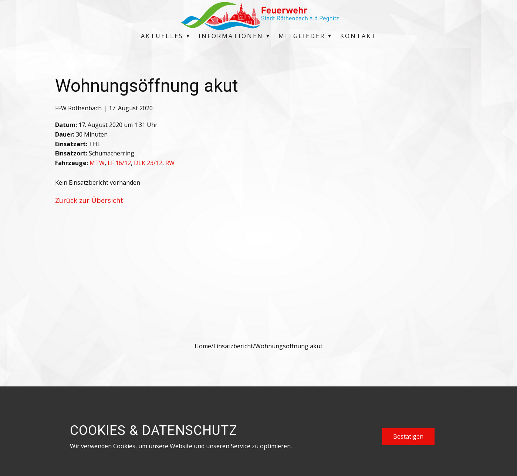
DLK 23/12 (148, 163)
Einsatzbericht (233, 346)
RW (170, 163)
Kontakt (358, 36)
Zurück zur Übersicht (89, 200)
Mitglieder (301, 36)
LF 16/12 (119, 163)
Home (203, 346)
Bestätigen (408, 436)
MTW (97, 163)
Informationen (231, 36)
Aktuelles (162, 36)
